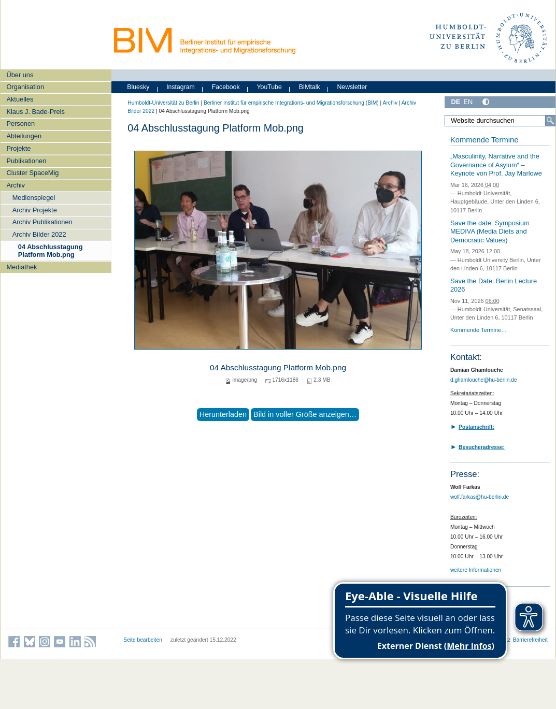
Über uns (19, 75)
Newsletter (352, 87)
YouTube (269, 87)
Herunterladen (223, 414)
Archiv (15, 185)
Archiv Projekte (34, 210)
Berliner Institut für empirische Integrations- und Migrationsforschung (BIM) (291, 103)
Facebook (226, 87)
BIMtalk (309, 87)
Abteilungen (23, 136)
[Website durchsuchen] (500, 120)
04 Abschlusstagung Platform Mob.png (50, 250)
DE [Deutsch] (455, 102)
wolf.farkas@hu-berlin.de (479, 497)
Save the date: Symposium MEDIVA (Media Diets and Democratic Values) (490, 231)
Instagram (180, 87)
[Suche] (550, 120)
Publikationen (26, 161)
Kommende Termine (484, 140)
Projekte (18, 148)
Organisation (25, 87)
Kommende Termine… (478, 330)
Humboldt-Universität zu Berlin (163, 103)
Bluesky (138, 87)
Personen (20, 123)
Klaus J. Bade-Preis (35, 111)
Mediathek (21, 267)
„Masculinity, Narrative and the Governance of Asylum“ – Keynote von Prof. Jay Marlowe (496, 164)
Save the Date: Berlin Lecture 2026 (493, 285)
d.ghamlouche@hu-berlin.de (483, 380)
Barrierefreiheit (530, 640)
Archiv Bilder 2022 (39, 234)
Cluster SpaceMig (32, 173)
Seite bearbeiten (142, 640)
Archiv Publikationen (42, 222)
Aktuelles (19, 99)
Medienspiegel (33, 197)
